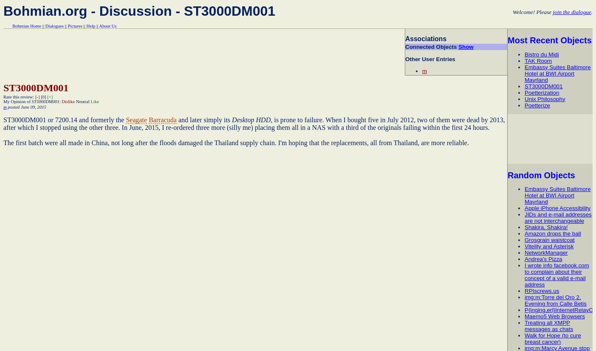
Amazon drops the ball (553, 233)
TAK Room (538, 61)
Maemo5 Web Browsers (555, 316)
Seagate (136, 120)
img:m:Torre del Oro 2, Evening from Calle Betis (556, 300)
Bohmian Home (26, 26)
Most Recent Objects (550, 40)
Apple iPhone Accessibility (557, 208)
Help (91, 26)
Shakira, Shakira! (546, 227)
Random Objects (541, 175)
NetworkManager (546, 253)
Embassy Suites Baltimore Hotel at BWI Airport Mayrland (558, 73)
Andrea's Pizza (543, 259)
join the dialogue (572, 12)
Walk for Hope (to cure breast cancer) (553, 338)
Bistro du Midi (542, 54)
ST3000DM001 (544, 86)
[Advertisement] (551, 139)
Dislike (68, 101)
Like (94, 101)
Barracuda (163, 120)
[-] (37, 97)
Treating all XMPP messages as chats (549, 326)
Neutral (83, 101)
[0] (43, 97)
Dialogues (54, 26)
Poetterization (542, 93)
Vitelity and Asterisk (549, 246)
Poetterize (537, 105)
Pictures (75, 26)
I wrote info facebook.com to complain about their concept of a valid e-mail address (557, 275)
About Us (107, 26)
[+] (50, 97)
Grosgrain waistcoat (550, 240)
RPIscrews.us (542, 291)
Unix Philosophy (545, 99)
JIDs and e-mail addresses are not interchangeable (558, 217)
